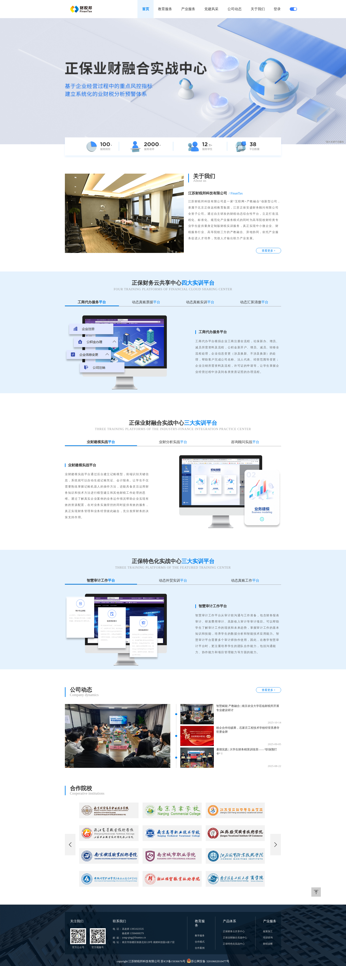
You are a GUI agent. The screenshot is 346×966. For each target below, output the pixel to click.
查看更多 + (269, 250)
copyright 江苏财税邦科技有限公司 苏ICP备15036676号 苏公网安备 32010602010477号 (173, 961)
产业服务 (188, 9)
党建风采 (211, 9)
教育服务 (165, 9)
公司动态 (235, 9)
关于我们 (258, 9)
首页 (145, 9)
